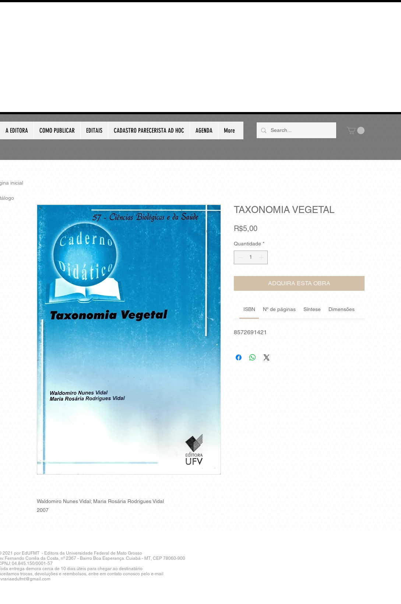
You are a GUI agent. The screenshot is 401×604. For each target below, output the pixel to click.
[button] (356, 130)
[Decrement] (239, 257)
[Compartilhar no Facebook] (238, 357)
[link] (249, 309)
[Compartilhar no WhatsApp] (252, 357)
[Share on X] (266, 357)
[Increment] (262, 257)
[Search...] (296, 130)
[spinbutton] (250, 257)
